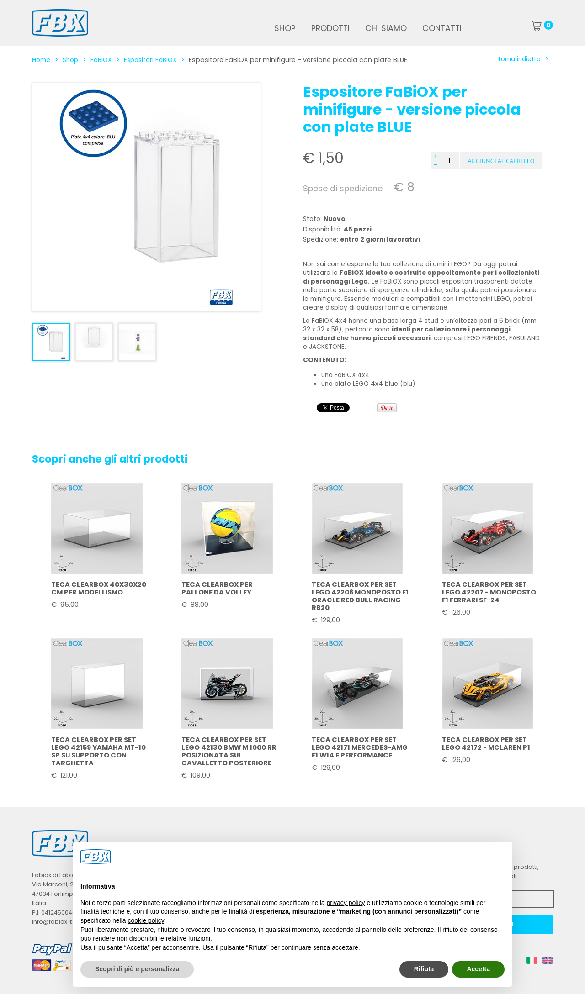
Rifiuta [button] (424, 969)
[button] (501, 160)
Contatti (442, 28)
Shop (285, 28)
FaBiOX (101, 60)
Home (41, 60)
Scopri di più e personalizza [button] (137, 969)
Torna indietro (519, 59)
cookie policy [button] (146, 920)
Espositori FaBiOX (150, 60)
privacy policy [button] (346, 902)
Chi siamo (386, 28)
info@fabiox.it (52, 922)
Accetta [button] (478, 969)
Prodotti (330, 28)
